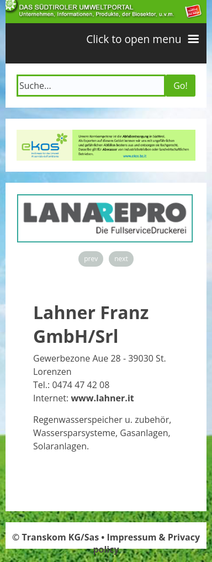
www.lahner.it (102, 398)
